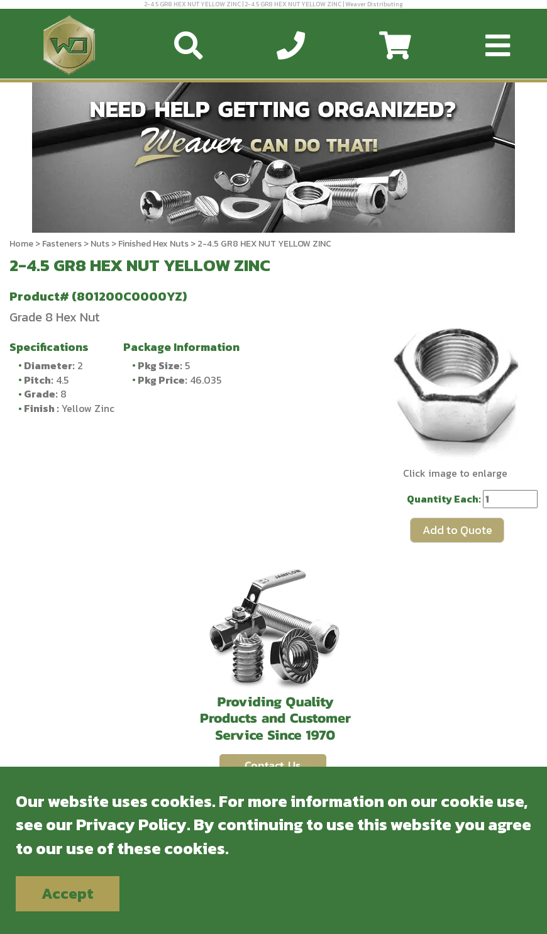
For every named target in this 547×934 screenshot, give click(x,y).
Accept (67, 893)
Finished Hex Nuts (153, 243)
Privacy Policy (131, 824)
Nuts (100, 243)
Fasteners (62, 243)
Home (21, 243)
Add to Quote (457, 529)
